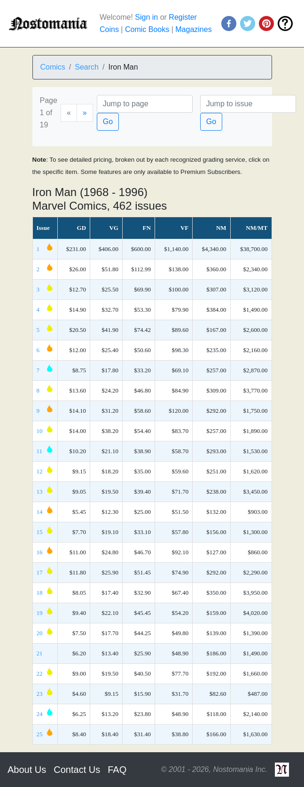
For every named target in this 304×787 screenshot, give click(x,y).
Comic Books (147, 29)
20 (40, 633)
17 (40, 572)
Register (183, 17)
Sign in (146, 17)
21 (40, 653)
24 (40, 713)
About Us (27, 769)
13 (40, 491)
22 (40, 673)
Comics (52, 67)
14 (40, 511)
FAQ (117, 769)
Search (87, 67)
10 (40, 430)
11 (40, 451)
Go (108, 122)
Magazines (193, 29)
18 (40, 592)
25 (40, 734)
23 (40, 693)
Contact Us (77, 769)
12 (40, 471)
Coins (109, 29)
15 (40, 531)
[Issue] (248, 104)
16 (40, 552)
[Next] (85, 113)
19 (40, 612)
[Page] (145, 104)
